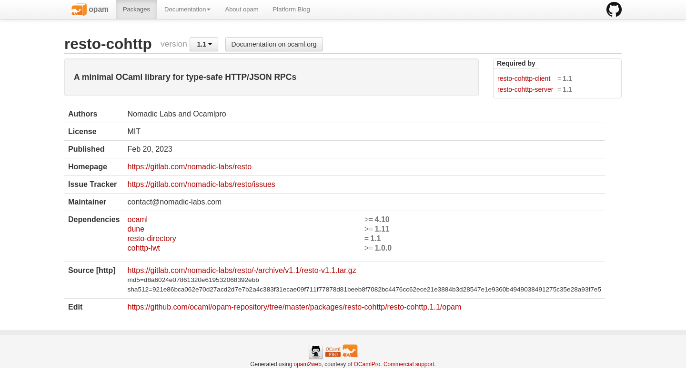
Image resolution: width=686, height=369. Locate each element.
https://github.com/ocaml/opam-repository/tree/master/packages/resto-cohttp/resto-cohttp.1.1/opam (294, 307)
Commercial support (408, 364)
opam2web (308, 364)
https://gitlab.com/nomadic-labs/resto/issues (201, 184)
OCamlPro (367, 364)
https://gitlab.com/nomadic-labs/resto (189, 167)
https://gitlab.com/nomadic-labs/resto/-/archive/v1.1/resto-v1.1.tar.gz (241, 270)
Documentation (187, 9)
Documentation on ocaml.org (274, 44)
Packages (136, 9)
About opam (241, 9)
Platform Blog (291, 9)
